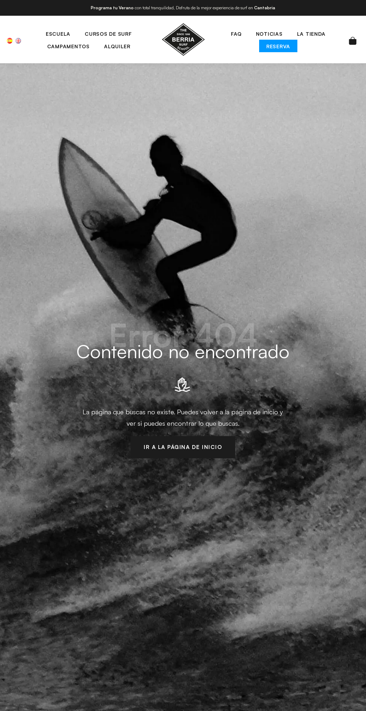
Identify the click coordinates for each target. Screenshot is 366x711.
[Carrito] (353, 39)
